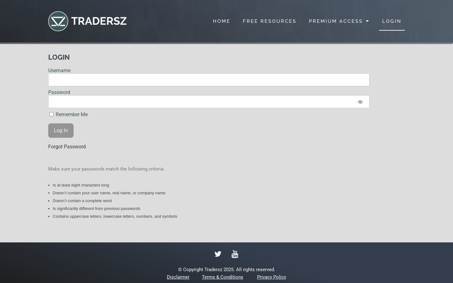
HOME (221, 21)
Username (59, 70)
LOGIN (392, 21)
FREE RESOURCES (269, 21)
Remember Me (68, 114)
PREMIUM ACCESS (339, 21)
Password (59, 92)
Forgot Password (67, 147)
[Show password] (360, 101)
